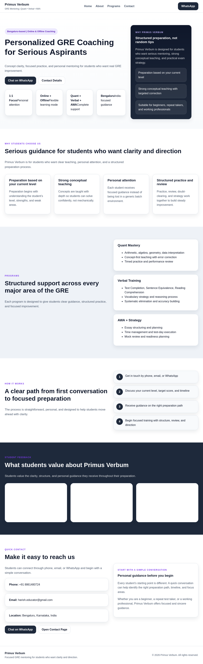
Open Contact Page (54, 629)
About (99, 6)
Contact (129, 6)
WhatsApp (188, 6)
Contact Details (52, 80)
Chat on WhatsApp (20, 80)
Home (88, 6)
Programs (113, 6)
